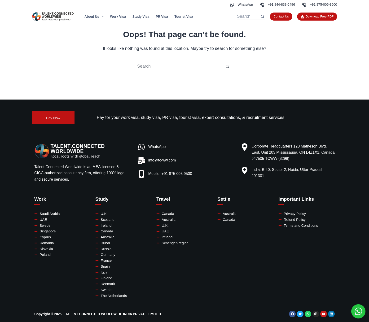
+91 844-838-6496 (281, 4)
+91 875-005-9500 (323, 4)
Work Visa (118, 16)
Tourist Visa (183, 16)
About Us (94, 17)
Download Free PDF (317, 16)
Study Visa (140, 16)
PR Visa (162, 16)
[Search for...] (248, 16)
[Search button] (262, 16)
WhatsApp (245, 4)
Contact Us (281, 16)
